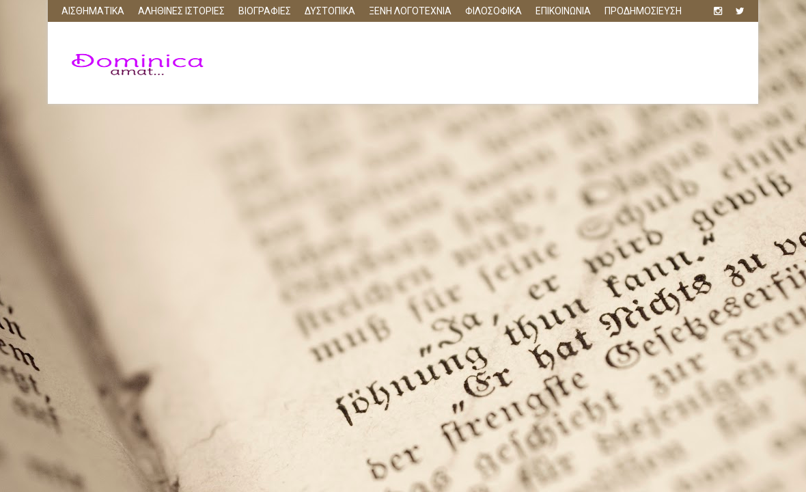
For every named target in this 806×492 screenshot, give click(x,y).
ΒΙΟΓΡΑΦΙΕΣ (264, 10)
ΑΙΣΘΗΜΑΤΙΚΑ (92, 10)
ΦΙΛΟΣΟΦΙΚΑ (493, 10)
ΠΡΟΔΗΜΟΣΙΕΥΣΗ (643, 10)
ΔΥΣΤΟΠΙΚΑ (330, 10)
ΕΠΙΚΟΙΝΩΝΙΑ (563, 10)
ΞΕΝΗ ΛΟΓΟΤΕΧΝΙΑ (410, 10)
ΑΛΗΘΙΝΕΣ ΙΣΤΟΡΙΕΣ (181, 10)
